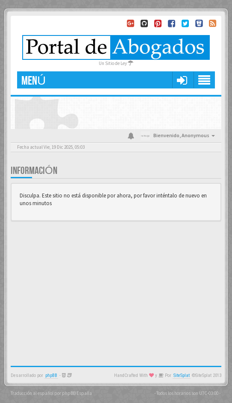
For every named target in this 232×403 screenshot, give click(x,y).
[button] (181, 80)
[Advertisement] (116, 289)
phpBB (51, 375)
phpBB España (77, 393)
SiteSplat (181, 375)
